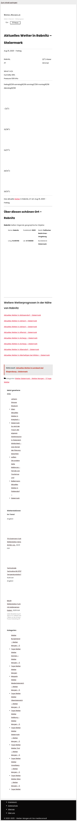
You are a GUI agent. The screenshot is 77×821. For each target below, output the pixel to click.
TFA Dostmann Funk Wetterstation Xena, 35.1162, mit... (14, 542)
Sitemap (11, 809)
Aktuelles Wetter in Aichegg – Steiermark (20, 338)
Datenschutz (13, 806)
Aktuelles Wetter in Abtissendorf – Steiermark (22, 315)
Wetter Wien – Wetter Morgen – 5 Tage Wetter (16, 784)
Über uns (11, 813)
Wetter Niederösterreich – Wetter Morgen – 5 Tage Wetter (17, 687)
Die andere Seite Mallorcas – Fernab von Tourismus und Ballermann (15, 470)
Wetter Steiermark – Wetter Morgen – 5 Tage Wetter (16, 738)
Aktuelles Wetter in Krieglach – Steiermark (15, 418)
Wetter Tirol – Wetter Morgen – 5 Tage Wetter (16, 753)
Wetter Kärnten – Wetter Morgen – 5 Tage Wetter (16, 659)
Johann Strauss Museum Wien (14, 404)
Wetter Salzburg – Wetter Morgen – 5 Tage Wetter (16, 721)
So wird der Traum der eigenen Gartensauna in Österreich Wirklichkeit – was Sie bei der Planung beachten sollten (16, 441)
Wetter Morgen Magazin (14, 672)
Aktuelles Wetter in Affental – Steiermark (20, 332)
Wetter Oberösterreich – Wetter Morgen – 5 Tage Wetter (17, 704)
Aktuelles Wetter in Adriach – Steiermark (20, 321)
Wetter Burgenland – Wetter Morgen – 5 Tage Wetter (16, 642)
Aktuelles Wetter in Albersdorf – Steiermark (21, 349)
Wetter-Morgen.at (12, 15)
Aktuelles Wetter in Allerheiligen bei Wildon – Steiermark (27, 355)
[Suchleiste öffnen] (7, 22)
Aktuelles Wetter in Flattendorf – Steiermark (15, 491)
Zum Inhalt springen (9, 2)
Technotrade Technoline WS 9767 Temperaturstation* (14, 571)
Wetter (17, 199)
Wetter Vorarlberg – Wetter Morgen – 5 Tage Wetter (16, 769)
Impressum (12, 802)
